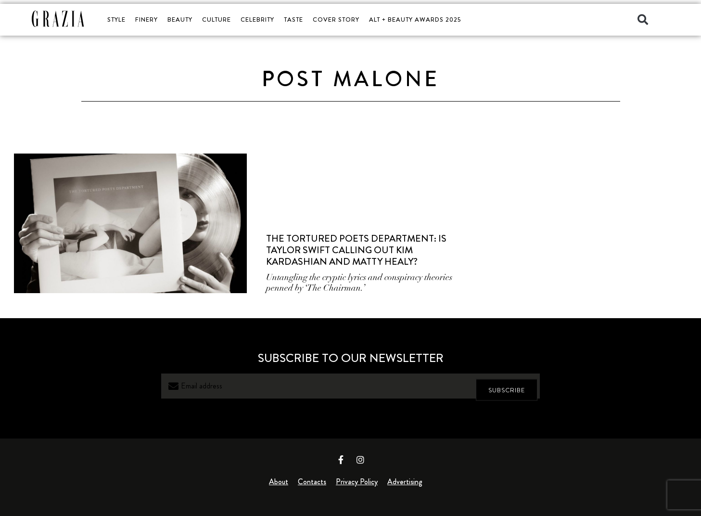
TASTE (293, 19)
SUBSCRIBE (506, 386)
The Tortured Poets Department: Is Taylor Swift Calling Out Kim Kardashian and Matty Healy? (356, 250)
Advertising (404, 481)
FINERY (146, 19)
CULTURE (216, 19)
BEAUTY (179, 19)
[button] (643, 20)
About (278, 481)
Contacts (312, 481)
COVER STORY (336, 19)
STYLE (116, 19)
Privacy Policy (357, 481)
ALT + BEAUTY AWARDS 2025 (415, 19)
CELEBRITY (257, 19)
